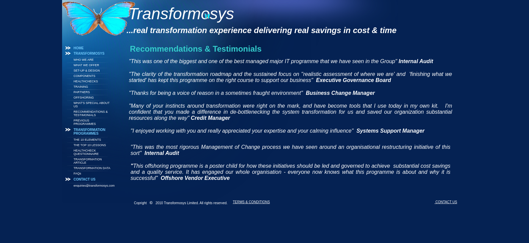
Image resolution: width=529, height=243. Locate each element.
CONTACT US (446, 202)
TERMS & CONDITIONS (251, 202)
